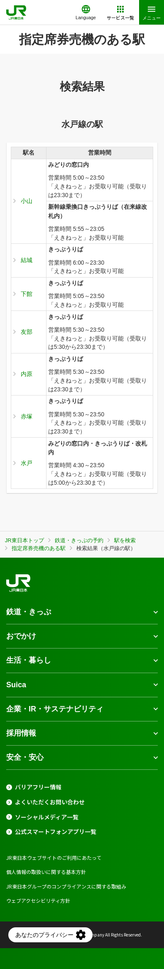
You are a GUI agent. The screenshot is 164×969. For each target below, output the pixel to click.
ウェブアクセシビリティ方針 (38, 900)
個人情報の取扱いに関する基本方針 (46, 871)
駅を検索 (125, 540)
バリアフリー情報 (38, 787)
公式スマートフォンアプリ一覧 (55, 832)
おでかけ (21, 636)
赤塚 (26, 416)
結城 (26, 260)
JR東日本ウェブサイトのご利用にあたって (53, 857)
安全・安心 (25, 757)
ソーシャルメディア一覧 (46, 817)
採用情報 (21, 733)
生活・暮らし (28, 660)
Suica (16, 685)
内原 (26, 374)
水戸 (26, 463)
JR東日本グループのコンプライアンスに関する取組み (66, 886)
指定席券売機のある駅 (39, 548)
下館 (26, 293)
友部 (26, 331)
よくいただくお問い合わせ (50, 802)
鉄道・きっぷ (28, 612)
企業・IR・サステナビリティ (54, 709)
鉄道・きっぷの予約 (79, 540)
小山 (26, 201)
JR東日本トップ (24, 540)
